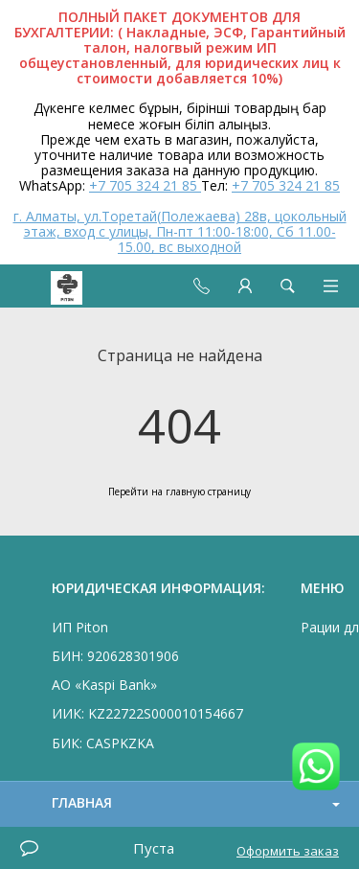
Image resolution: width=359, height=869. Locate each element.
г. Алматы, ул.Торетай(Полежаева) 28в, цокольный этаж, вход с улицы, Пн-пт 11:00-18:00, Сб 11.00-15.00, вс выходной (180, 231)
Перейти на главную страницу (179, 491)
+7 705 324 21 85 (145, 185)
